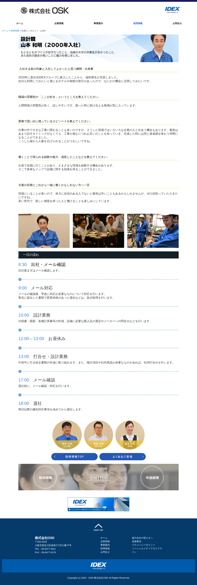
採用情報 (137, 23)
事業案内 (98, 23)
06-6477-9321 (48, 549)
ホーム (19, 23)
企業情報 (59, 23)
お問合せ (177, 23)
